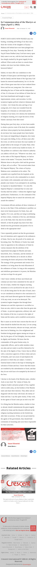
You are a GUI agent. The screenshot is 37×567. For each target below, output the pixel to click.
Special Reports (24, 545)
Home (13, 535)
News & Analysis (13, 545)
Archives (20, 535)
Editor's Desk (28, 547)
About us (22, 537)
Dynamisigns (27, 564)
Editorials (25, 543)
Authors (33, 535)
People (16, 554)
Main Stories (16, 543)
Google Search (18, 539)
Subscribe (6, 537)
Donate (14, 537)
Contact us (30, 537)
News (26, 535)
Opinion (33, 543)
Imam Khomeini (18, 495)
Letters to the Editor (23, 549)
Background (11, 549)
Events (25, 552)
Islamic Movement (7, 547)
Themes (23, 554)
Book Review (18, 547)
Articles (12, 552)
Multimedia (33, 552)
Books (18, 552)
